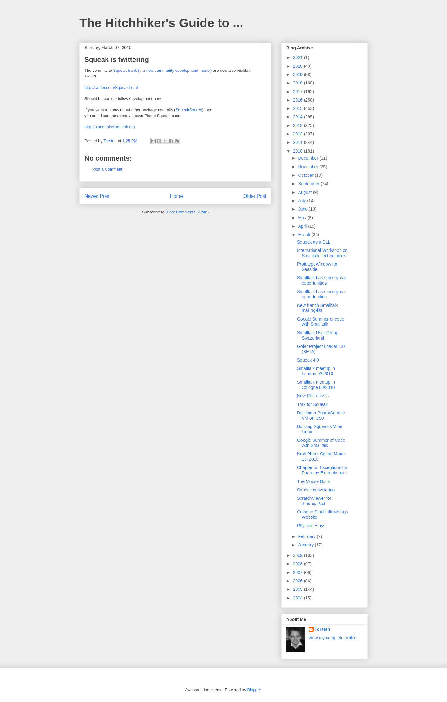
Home (176, 196)
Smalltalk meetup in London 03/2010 (316, 371)
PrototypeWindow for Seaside (317, 267)
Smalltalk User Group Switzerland (317, 335)
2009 (298, 555)
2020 (298, 66)
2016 (298, 100)
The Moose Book (313, 481)
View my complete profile (333, 637)
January (306, 544)
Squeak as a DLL (313, 241)
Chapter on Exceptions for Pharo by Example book (322, 470)
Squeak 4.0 (308, 360)
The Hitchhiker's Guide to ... (161, 23)
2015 (298, 108)
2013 (298, 125)
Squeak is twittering (316, 489)
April (303, 226)
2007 (298, 572)
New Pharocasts (313, 395)
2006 (298, 580)
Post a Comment (107, 169)
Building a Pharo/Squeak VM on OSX (321, 415)
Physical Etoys (311, 525)
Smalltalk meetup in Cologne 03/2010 (316, 385)
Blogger (254, 689)
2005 (298, 589)
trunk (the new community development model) (170, 70)
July (302, 200)
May (302, 217)
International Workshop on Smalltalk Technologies (322, 253)
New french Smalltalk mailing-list (317, 308)
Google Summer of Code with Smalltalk (321, 443)
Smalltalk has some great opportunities (321, 280)
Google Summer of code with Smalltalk (320, 322)
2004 (298, 597)
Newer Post (97, 196)
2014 (298, 116)
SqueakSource (188, 109)
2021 (298, 57)
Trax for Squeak (312, 404)
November (308, 166)
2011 (298, 142)
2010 (298, 150)
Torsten (322, 629)
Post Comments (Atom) (188, 212)
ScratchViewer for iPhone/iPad (314, 501)
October (306, 175)
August (305, 192)
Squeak (120, 70)
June (303, 209)
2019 (298, 74)
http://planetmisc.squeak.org (109, 127)
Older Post (254, 196)
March (304, 234)
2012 (298, 133)
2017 (298, 91)
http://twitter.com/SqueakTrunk (111, 87)
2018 (298, 82)
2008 (298, 563)
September (309, 183)
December (308, 158)
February (307, 536)
